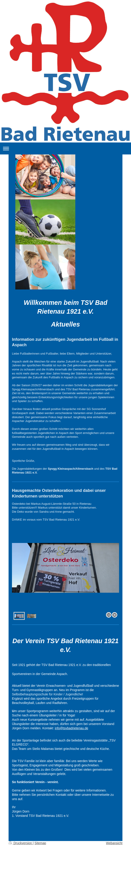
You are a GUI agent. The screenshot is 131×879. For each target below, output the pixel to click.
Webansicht (114, 843)
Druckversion (21, 843)
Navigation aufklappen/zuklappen (65, 148)
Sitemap (40, 843)
